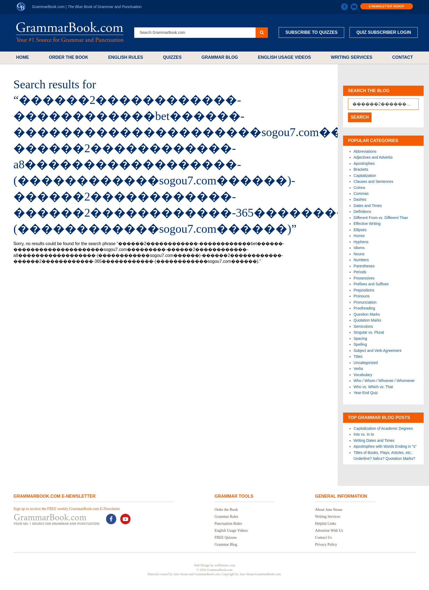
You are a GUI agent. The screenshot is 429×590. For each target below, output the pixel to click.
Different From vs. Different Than (381, 218)
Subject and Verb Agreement (377, 350)
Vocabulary (363, 375)
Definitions (362, 211)
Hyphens (361, 242)
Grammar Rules (226, 517)
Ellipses (360, 230)
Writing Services (351, 57)
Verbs (358, 368)
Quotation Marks (367, 320)
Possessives (364, 278)
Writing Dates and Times (374, 440)
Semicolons (363, 326)
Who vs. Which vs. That (373, 387)
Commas (361, 193)
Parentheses (364, 266)
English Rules (125, 57)
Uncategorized (366, 362)
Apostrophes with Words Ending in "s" (385, 446)
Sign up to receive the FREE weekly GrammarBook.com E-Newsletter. (67, 509)
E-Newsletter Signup (386, 6)
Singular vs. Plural (369, 332)
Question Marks (367, 314)
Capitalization (365, 175)
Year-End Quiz (366, 393)
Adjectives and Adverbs (373, 157)
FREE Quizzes (225, 538)
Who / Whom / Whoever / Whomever (384, 380)
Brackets (361, 169)
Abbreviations (365, 151)
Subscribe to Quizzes (311, 32)
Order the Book (68, 57)
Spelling (360, 344)
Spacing (360, 338)
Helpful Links (325, 524)
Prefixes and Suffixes (371, 284)
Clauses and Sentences (373, 181)
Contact (402, 57)
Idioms (359, 248)
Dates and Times (368, 205)
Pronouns (362, 296)
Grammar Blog (220, 57)
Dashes (360, 199)
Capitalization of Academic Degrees (383, 428)
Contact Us (323, 538)
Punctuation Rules (228, 524)
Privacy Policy (326, 544)
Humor (359, 236)
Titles (358, 356)
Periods (360, 272)
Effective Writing (367, 223)
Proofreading (364, 308)
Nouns (359, 254)
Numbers (361, 260)
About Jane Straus (329, 510)
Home (22, 57)
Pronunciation (365, 302)
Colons (359, 187)
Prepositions (364, 290)
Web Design (202, 565)
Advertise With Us (329, 531)
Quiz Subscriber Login (383, 32)
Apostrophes (364, 163)
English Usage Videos (284, 57)
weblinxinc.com (224, 565)
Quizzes (172, 57)
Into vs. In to (364, 434)
